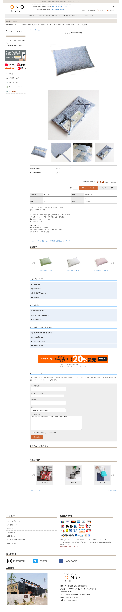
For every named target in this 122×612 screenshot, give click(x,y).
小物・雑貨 (65, 15)
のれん (30, 15)
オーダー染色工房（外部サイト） (17, 539)
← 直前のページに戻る (35, 493)
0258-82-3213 (69, 594)
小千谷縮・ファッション (52, 15)
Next (112, 263)
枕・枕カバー (39, 30)
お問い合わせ (11, 536)
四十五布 (74, 15)
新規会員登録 (92, 10)
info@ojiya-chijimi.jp (58, 9)
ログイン (84, 10)
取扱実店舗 (10, 528)
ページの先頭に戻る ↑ (111, 493)
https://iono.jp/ (72, 600)
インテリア (39, 15)
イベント (66, 6)
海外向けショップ (12, 543)
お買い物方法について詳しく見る (69, 546)
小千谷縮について (12, 525)
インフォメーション (86, 15)
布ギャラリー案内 (57, 6)
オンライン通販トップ (13, 521)
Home (31, 30)
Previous (33, 263)
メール (46, 380)
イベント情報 (11, 532)
